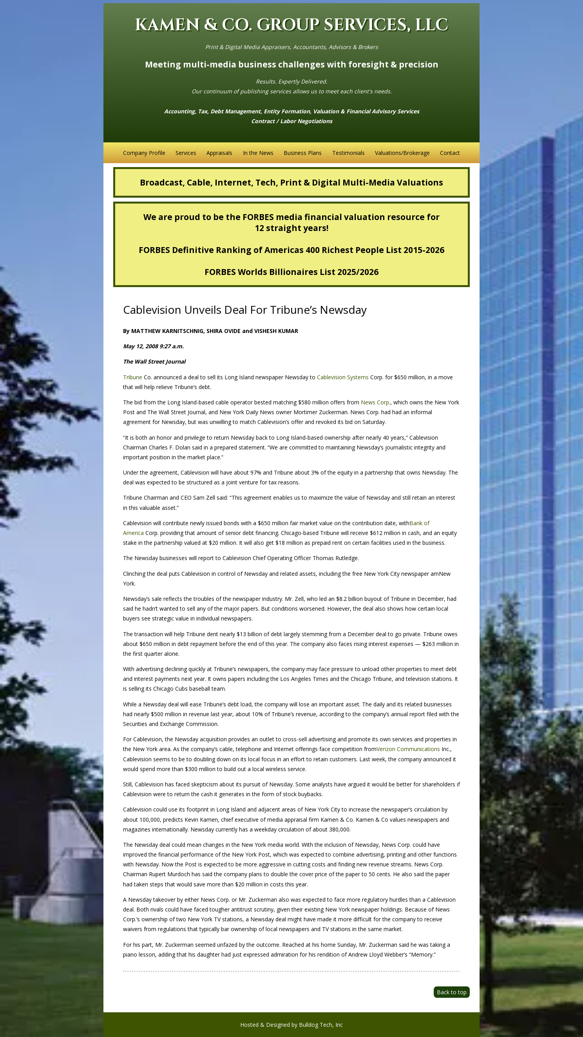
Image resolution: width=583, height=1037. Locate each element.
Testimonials (348, 152)
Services (186, 152)
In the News (258, 152)
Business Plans (303, 152)
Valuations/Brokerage (402, 152)
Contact (450, 152)
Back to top (452, 992)
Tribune (132, 377)
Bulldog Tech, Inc (321, 1024)
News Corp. (375, 402)
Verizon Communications (408, 749)
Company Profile (144, 152)
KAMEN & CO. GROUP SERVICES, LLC (291, 25)
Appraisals (219, 152)
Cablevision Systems (343, 377)
